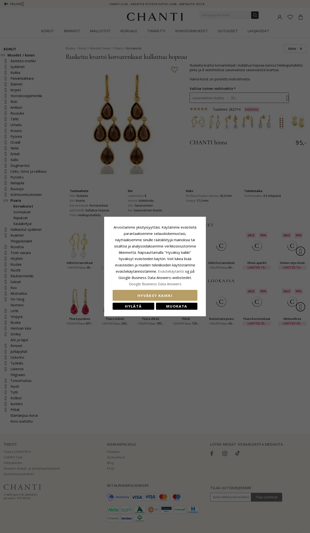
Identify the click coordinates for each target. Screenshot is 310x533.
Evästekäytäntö (171, 271)
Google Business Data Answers (155, 283)
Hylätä (133, 306)
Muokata (176, 306)
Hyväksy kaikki (155, 295)
